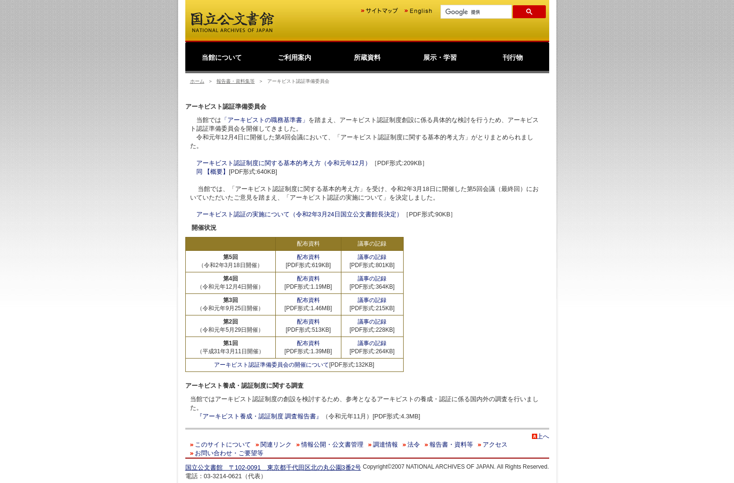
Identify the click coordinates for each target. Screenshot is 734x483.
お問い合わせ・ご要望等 (229, 453)
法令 (413, 444)
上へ (543, 436)
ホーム (197, 81)
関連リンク (276, 444)
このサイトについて (223, 444)
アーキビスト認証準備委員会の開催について (271, 364)
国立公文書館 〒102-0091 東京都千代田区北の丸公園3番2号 (273, 467)
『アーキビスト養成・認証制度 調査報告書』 (259, 416)
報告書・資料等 (451, 444)
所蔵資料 (367, 57)
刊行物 (513, 57)
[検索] (475, 12)
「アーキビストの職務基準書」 (264, 120)
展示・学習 (440, 57)
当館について (222, 57)
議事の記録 (372, 257)
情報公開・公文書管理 (332, 444)
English (418, 10)
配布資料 (308, 257)
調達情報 (385, 444)
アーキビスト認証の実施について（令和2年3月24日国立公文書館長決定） (299, 214)
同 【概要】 (212, 171)
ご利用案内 (294, 57)
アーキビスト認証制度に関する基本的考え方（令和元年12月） (283, 163)
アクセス (495, 444)
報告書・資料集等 (235, 81)
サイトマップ (379, 10)
